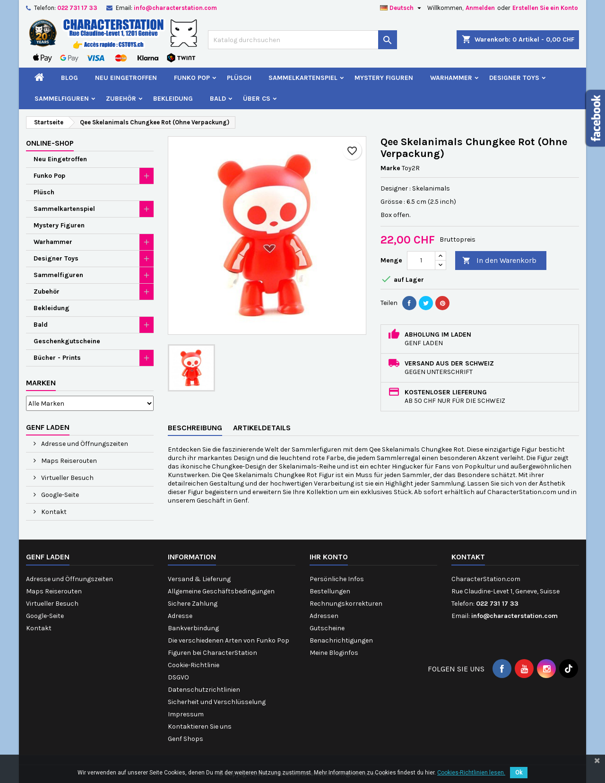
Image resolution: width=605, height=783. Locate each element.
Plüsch (239, 78)
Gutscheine (327, 628)
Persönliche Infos (337, 579)
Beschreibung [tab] (195, 427)
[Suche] (302, 39)
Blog (69, 78)
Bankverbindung (193, 628)
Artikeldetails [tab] (262, 427)
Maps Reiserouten (68, 461)
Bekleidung (173, 99)
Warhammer (451, 78)
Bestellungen (330, 591)
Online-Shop (50, 143)
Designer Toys (514, 78)
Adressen (324, 616)
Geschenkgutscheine (67, 341)
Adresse (180, 616)
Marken (41, 382)
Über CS (256, 99)
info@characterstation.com (175, 7)
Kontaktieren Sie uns (200, 726)
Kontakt (53, 512)
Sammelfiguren (62, 99)
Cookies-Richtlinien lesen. (471, 772)
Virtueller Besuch (67, 478)
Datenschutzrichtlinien (204, 690)
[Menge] (421, 260)
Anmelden (480, 7)
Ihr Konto (329, 556)
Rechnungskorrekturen (346, 604)
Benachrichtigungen (341, 640)
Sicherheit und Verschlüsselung (217, 702)
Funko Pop (192, 78)
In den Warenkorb (499, 261)
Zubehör (121, 99)
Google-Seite (59, 495)
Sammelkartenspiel (302, 78)
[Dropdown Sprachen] (402, 8)
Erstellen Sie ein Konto (545, 7)
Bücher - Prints (57, 358)
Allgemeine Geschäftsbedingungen (221, 591)
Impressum (186, 714)
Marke (390, 168)
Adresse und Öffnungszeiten (84, 444)
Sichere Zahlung (192, 604)
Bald (218, 99)
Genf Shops (185, 739)
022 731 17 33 (77, 7)
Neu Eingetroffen (126, 78)
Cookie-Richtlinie (193, 665)
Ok (518, 772)
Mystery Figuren (383, 78)
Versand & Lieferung (199, 579)
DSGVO (178, 677)
